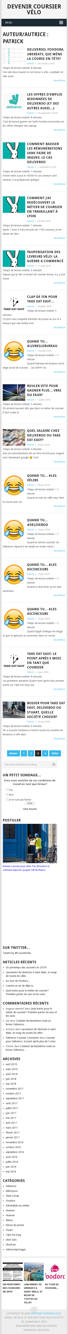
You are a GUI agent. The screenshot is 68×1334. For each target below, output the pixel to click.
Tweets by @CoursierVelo (17, 953)
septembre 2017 (15, 1098)
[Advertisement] (30, 912)
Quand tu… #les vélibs (42, 478)
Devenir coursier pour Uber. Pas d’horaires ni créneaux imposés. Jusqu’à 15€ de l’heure (30, 866)
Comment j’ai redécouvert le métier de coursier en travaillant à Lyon (44, 207)
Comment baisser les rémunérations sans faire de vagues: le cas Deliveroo (44, 153)
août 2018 (11, 1074)
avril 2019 (11, 1064)
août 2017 (11, 1103)
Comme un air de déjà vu (19, 985)
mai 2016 (11, 1171)
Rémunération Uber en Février (36, 1325)
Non (11, 794)
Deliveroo (11, 1186)
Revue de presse (15, 1225)
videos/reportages (16, 1249)
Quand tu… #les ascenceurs (42, 567)
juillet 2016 (12, 1161)
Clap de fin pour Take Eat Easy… (42, 299)
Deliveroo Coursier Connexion (22, 1037)
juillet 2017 (12, 1108)
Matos (9, 1220)
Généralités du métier (17, 1205)
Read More (59, 80)
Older (55, 753)
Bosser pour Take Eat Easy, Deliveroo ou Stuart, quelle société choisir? (46, 710)
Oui (11, 789)
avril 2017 (11, 1122)
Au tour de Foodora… (18, 980)
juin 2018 (11, 1078)
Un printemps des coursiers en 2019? (26, 967)
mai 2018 (11, 1083)
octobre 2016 (13, 1147)
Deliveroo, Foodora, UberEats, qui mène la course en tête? (45, 54)
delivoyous (12, 1190)
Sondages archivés (36, 1330)
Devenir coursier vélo (34, 9)
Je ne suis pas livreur (20, 799)
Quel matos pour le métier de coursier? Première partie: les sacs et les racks (31, 1012)
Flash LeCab (12, 1195)
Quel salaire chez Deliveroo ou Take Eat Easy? (44, 435)
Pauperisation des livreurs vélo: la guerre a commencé (45, 256)
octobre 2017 (13, 1093)
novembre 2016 (14, 1142)
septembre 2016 (15, 1152)
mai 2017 (11, 1117)
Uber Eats (11, 1239)
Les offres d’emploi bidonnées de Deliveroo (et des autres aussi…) (44, 101)
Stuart (9, 1229)
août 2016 (11, 1157)
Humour (10, 1215)
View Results (30, 809)
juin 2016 (11, 1166)
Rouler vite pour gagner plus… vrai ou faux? (44, 390)
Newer (13, 753)
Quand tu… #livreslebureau (42, 343)
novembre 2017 (14, 1088)
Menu (8, 22)
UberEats (11, 1244)
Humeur (10, 1210)
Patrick (30, 63)
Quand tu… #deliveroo (37, 522)
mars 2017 (12, 1127)
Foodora (10, 1200)
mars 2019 (12, 1069)
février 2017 (12, 1132)
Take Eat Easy (13, 1234)
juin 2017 (11, 1113)
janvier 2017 (13, 1137)
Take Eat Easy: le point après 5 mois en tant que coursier (44, 660)
